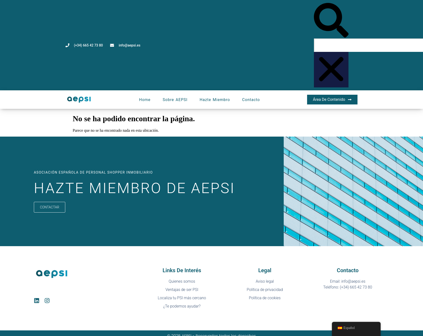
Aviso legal (265, 281)
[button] (331, 20)
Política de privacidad (265, 289)
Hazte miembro (215, 99)
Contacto (251, 99)
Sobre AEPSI (175, 99)
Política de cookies (265, 298)
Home (144, 99)
